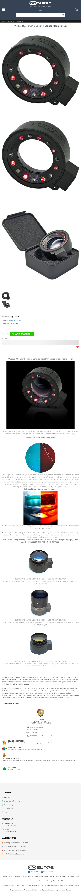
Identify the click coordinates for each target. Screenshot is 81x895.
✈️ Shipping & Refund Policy (11, 801)
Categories (11, 21)
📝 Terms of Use (7, 808)
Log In (40, 11)
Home (3, 21)
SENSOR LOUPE (15, 320)
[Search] (40, 15)
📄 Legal (4, 812)
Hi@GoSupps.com (11, 831)
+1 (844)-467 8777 (14, 770)
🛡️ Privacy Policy (7, 805)
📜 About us (6, 797)
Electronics (20, 21)
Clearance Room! (10, 703)
